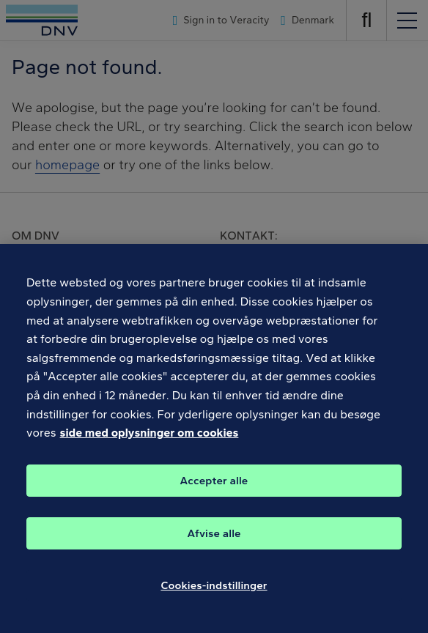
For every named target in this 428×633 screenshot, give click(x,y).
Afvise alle (213, 555)
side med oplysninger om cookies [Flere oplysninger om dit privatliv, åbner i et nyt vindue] (149, 455)
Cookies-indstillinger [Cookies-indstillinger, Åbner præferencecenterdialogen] (213, 607)
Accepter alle (214, 502)
